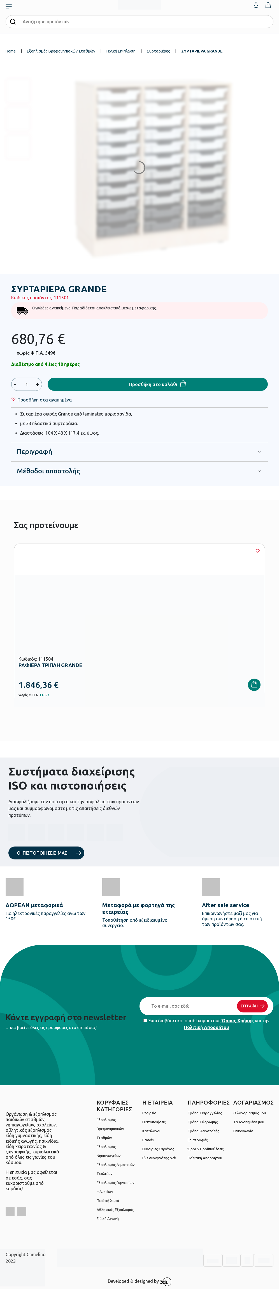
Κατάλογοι (151, 1131)
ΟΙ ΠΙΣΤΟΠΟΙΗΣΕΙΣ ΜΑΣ (42, 852)
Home (11, 51)
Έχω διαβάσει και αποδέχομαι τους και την (206, 1024)
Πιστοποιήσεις (154, 1122)
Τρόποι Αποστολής (203, 1131)
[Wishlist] (44, 399)
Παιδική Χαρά (108, 1201)
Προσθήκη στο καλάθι (153, 384)
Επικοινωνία (243, 1131)
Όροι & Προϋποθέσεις (206, 1149)
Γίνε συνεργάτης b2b (159, 1158)
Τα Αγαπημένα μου (248, 1122)
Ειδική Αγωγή (108, 1218)
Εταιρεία (149, 1113)
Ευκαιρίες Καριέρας (158, 1149)
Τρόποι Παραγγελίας (205, 1113)
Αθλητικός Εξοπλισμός (115, 1210)
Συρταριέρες (158, 51)
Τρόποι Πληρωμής (203, 1122)
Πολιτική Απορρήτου (206, 1027)
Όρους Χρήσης (238, 1020)
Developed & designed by (139, 1281)
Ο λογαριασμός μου (249, 1113)
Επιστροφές (198, 1140)
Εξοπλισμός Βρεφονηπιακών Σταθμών (61, 51)
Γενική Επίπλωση (121, 51)
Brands (148, 1140)
